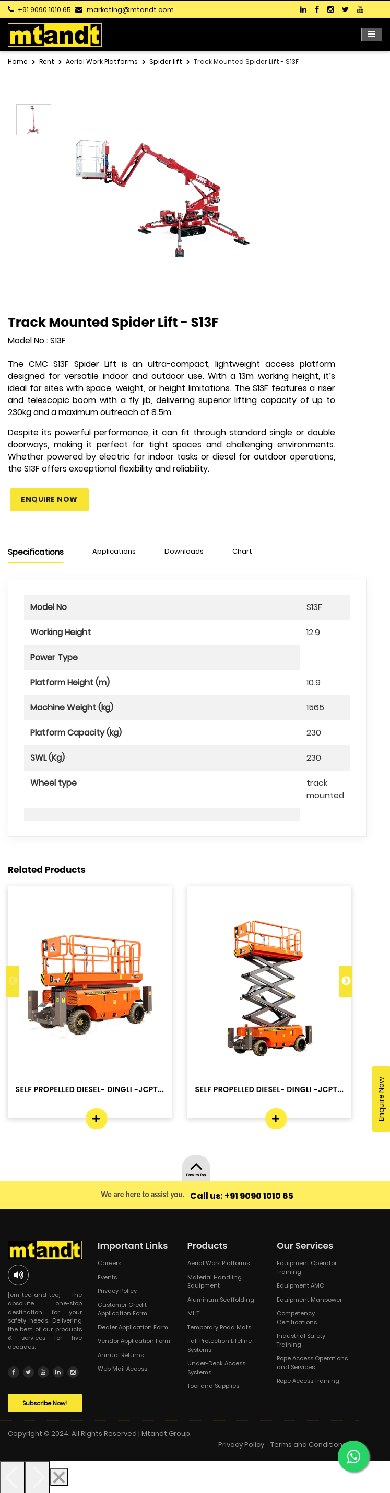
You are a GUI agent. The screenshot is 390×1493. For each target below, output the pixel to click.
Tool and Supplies (213, 1386)
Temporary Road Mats (219, 1327)
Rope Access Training (308, 1380)
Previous (12, 981)
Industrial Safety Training (301, 1340)
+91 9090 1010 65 (44, 10)
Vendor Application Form (134, 1341)
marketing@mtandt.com (130, 10)
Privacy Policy (117, 1291)
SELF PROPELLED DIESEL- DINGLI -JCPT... (90, 1090)
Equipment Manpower (309, 1299)
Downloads (184, 551)
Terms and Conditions (308, 1444)
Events (107, 1277)
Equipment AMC (300, 1285)
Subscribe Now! (44, 1402)
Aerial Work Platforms (218, 1263)
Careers (109, 1263)
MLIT (193, 1313)
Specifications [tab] (36, 551)
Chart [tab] (242, 551)
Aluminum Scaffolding (220, 1299)
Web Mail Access (122, 1368)
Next (345, 981)
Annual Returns (121, 1355)
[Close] (59, 1476)
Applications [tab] (114, 551)
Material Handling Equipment (214, 1281)
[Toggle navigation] (371, 34)
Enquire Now (49, 499)
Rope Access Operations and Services (312, 1362)
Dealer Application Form (133, 1327)
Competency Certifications (297, 1317)
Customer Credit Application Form (122, 1309)
